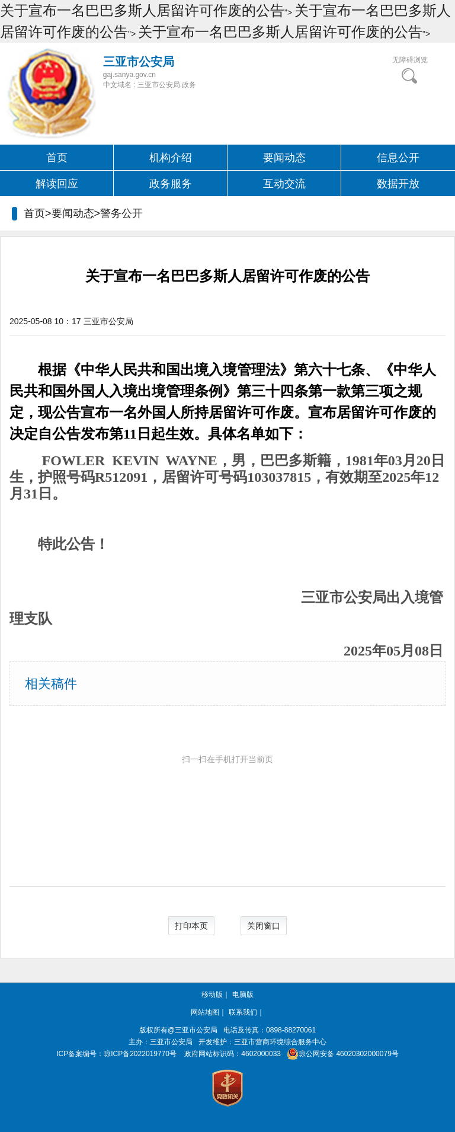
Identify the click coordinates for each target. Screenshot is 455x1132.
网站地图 (205, 1012)
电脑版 (243, 994)
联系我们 (243, 1012)
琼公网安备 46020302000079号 (340, 1054)
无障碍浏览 (410, 60)
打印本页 (191, 925)
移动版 (212, 994)
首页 (57, 158)
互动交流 (284, 184)
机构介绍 (170, 158)
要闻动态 (284, 158)
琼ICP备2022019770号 (140, 1054)
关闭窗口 (263, 925)
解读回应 (57, 184)
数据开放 (398, 184)
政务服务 (170, 184)
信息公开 (398, 158)
